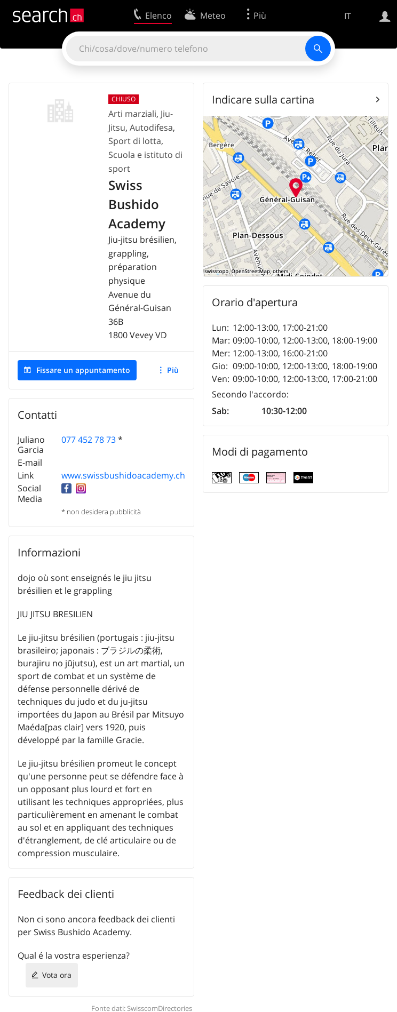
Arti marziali (132, 113)
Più (173, 370)
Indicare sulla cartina (263, 99)
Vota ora (57, 975)
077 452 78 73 (88, 439)
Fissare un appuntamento (83, 370)
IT (347, 16)
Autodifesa (151, 127)
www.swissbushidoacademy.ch (123, 475)
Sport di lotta (134, 141)
